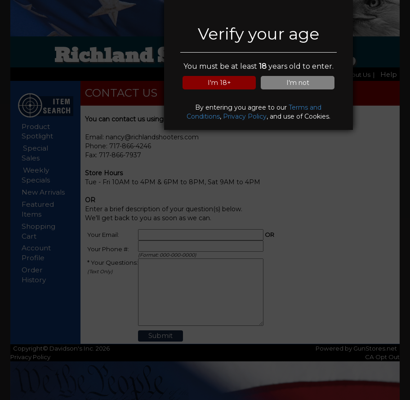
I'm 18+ (219, 83)
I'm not (297, 83)
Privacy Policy (245, 116)
